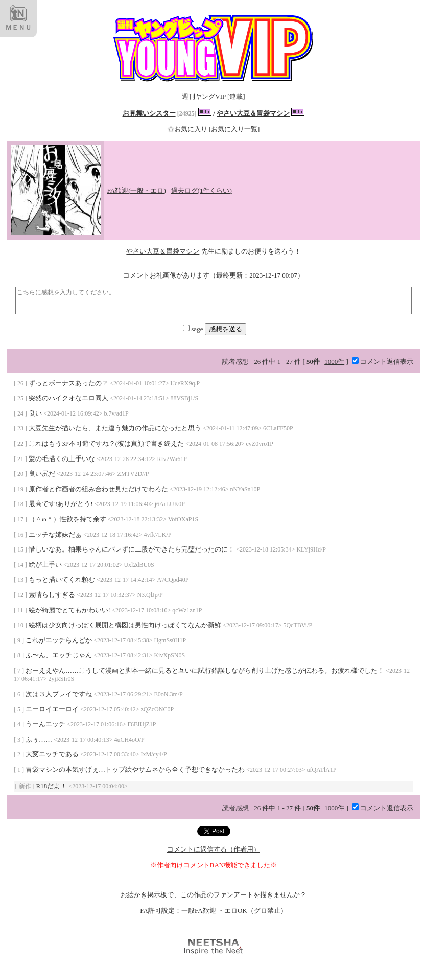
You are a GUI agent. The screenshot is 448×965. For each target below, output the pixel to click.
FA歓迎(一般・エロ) (136, 190)
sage (193, 329)
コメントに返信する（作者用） (213, 849)
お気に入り (188, 129)
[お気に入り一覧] (234, 129)
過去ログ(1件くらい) (201, 190)
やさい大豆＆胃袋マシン (253, 113)
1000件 (334, 361)
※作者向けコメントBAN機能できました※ (213, 865)
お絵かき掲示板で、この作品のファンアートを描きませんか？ (213, 895)
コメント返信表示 (382, 361)
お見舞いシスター (149, 113)
